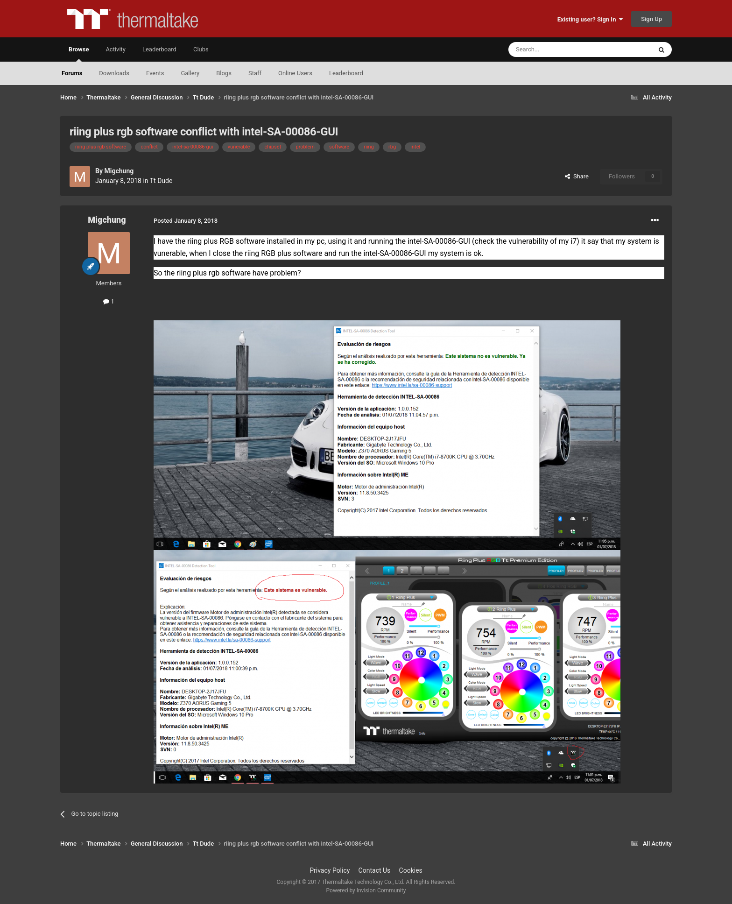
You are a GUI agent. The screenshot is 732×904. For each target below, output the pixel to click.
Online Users (295, 73)
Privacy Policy (330, 870)
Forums (72, 73)
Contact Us (375, 870)
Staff (254, 73)
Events (155, 73)
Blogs (224, 73)
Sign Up (651, 18)
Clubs (201, 49)
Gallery (190, 73)
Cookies (410, 870)
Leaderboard (346, 73)
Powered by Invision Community (366, 890)
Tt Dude (161, 180)
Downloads (114, 73)
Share (577, 176)
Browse (79, 54)
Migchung (119, 171)
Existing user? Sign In (590, 19)
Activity (116, 49)
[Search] (557, 49)
